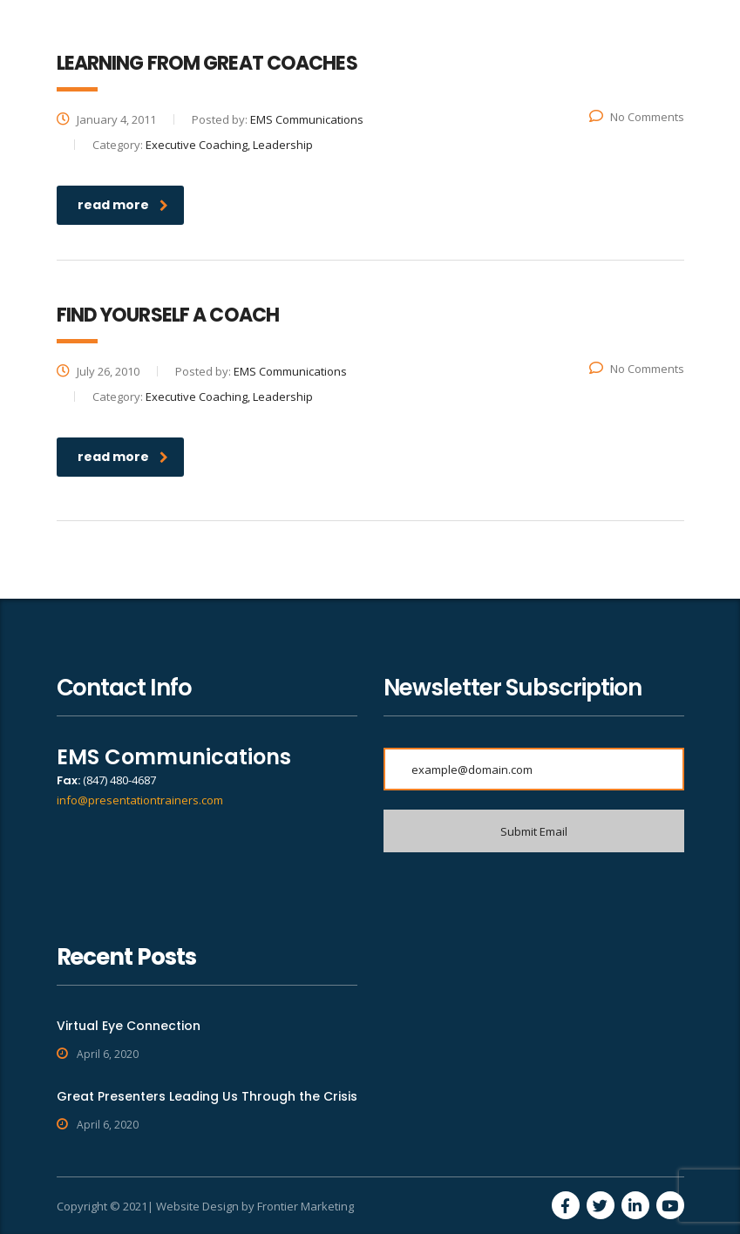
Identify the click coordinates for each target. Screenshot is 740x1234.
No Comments (636, 117)
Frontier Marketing (305, 1206)
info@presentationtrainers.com (140, 800)
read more (123, 205)
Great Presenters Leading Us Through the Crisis (207, 1096)
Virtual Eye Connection (128, 1025)
